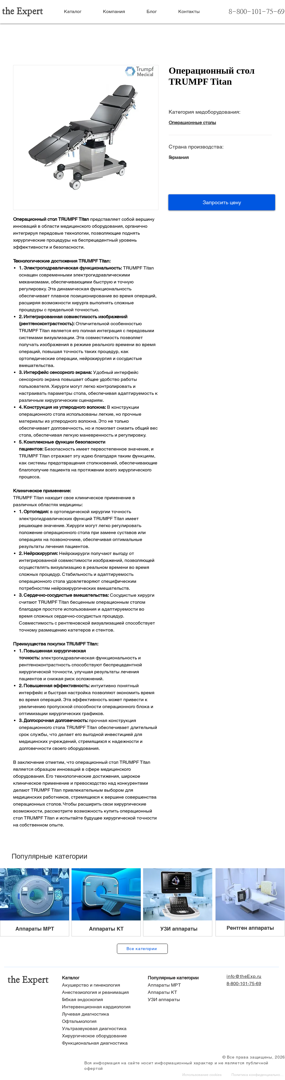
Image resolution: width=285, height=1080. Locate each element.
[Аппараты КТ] (185, 992)
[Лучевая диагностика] (99, 1014)
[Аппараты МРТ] (185, 985)
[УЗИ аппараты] (185, 999)
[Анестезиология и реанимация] (99, 992)
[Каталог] (99, 978)
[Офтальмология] (99, 1021)
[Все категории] (142, 949)
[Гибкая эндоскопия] (99, 999)
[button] (221, 202)
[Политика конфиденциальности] (258, 1075)
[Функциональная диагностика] (99, 1043)
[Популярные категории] (185, 978)
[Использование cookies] (202, 1075)
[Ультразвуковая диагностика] (99, 1028)
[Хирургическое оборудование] (99, 1036)
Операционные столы (192, 122)
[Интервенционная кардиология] (99, 1007)
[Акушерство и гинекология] (99, 985)
